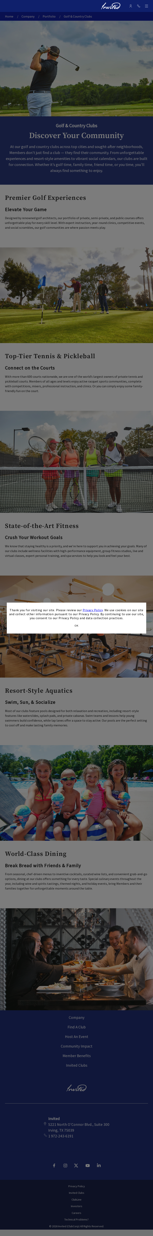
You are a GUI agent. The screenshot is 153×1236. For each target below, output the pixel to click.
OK (76, 625)
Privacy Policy (93, 610)
